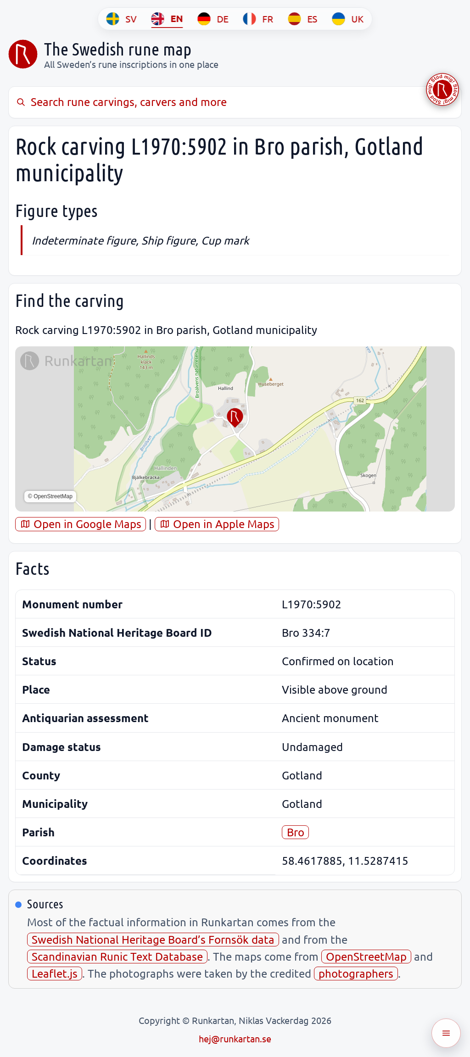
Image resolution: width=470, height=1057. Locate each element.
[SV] (121, 18)
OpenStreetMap (366, 956)
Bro (295, 832)
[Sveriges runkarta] (23, 54)
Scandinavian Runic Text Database (117, 956)
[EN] (167, 18)
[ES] (303, 18)
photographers (356, 973)
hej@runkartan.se (235, 1038)
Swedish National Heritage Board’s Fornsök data (153, 939)
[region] (235, 429)
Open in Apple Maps (216, 523)
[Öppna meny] (446, 1033)
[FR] (258, 18)
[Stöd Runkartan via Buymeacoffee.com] (442, 89)
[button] (235, 418)
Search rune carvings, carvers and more (121, 101)
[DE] (213, 18)
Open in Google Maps (80, 523)
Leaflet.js (55, 973)
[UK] (348, 18)
